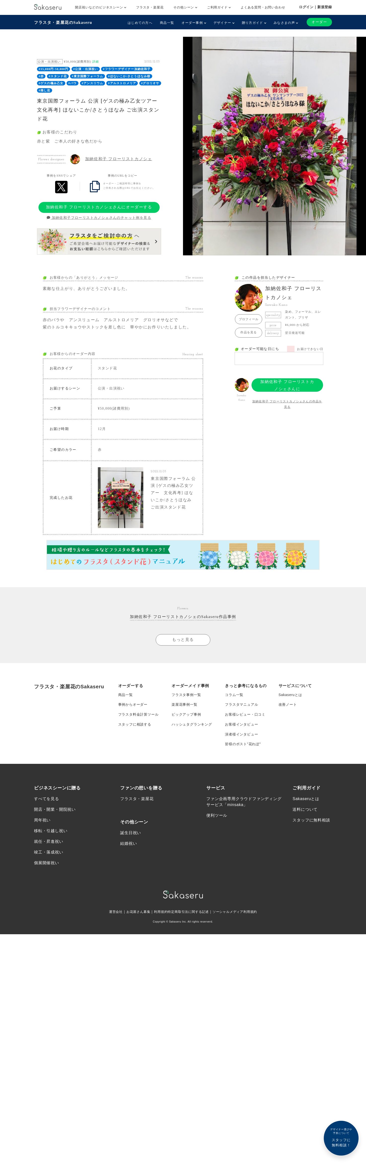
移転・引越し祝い (50, 831)
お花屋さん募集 (135, 912)
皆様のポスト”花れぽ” (243, 744)
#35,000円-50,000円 (53, 69)
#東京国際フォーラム (87, 76)
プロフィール (248, 319)
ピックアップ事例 (186, 715)
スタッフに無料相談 (311, 820)
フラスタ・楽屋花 (149, 7)
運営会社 (111, 912)
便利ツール (216, 816)
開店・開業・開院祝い (55, 810)
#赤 (41, 76)
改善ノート (288, 705)
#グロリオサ (150, 83)
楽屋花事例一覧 (184, 705)
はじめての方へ (140, 23)
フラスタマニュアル (241, 705)
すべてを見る (46, 799)
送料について (305, 810)
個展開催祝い (46, 863)
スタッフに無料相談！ (341, 1137)
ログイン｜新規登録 (315, 7)
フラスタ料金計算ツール (138, 715)
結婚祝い (128, 844)
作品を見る (248, 332)
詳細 (95, 61)
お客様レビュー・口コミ (245, 715)
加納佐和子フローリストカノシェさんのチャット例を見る (99, 218)
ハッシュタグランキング (192, 725)
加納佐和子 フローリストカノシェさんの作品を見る (287, 404)
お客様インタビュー (241, 725)
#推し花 (44, 90)
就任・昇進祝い (48, 842)
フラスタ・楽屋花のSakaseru (63, 22)
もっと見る (183, 640)
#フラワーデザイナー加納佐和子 (127, 69)
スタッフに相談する (134, 725)
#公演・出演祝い (85, 69)
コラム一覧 (234, 695)
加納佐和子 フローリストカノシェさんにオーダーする (99, 207)
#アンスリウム (92, 83)
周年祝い (42, 820)
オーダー (319, 22)
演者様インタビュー (241, 735)
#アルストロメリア (122, 83)
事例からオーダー (132, 705)
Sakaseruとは (290, 695)
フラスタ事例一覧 (186, 695)
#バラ (72, 83)
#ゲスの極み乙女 (51, 83)
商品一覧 (167, 23)
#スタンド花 (58, 76)
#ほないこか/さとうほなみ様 (129, 76)
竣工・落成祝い (48, 853)
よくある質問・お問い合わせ (263, 7)
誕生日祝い (130, 833)
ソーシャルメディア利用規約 (238, 912)
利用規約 (159, 912)
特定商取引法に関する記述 (188, 912)
